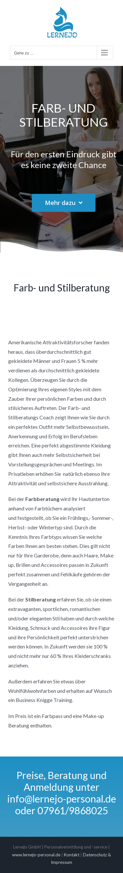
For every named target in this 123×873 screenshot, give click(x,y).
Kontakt (71, 854)
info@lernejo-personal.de (61, 798)
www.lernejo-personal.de (36, 854)
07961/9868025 (72, 810)
